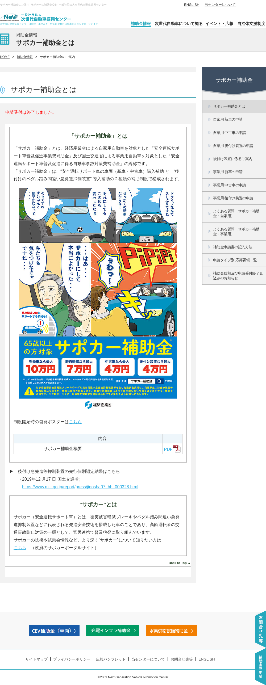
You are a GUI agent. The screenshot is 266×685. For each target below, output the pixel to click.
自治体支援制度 (251, 23)
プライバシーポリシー (71, 659)
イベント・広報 (219, 23)
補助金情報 (141, 23)
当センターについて (220, 5)
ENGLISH (191, 5)
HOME (5, 57)
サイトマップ (36, 659)
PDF (172, 449)
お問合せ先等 (182, 659)
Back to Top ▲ (180, 563)
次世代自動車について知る (179, 23)
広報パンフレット (111, 659)
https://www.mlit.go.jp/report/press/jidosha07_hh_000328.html (80, 487)
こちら (75, 421)
